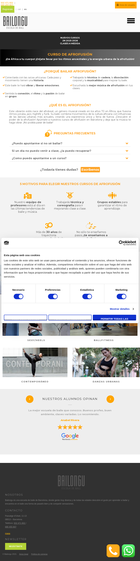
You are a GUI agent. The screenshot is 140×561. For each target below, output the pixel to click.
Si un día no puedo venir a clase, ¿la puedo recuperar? (51, 150)
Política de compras (39, 554)
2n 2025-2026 (70, 40)
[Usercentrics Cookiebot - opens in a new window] (121, 242)
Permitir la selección (70, 318)
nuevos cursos (70, 37)
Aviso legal (23, 554)
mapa (7, 533)
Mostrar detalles (120, 308)
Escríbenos (90, 170)
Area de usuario (126, 5)
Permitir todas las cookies (114, 318)
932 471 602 (7, 3)
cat (19, 9)
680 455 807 (7, 5)
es (25, 9)
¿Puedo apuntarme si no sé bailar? (37, 143)
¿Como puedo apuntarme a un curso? (39, 158)
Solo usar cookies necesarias (25, 318)
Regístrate (8, 9)
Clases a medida (70, 43)
